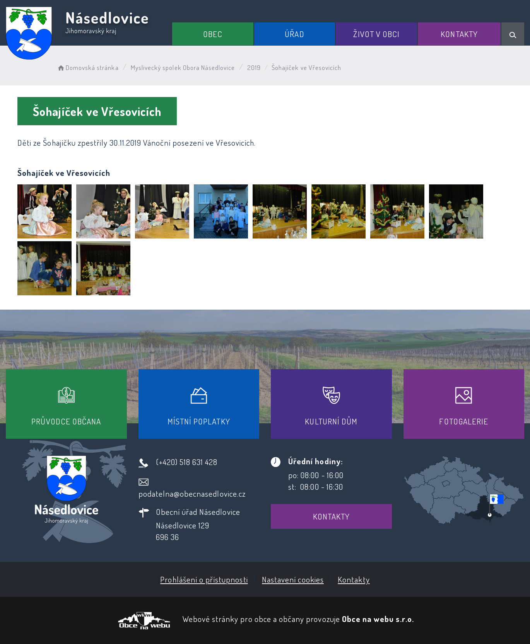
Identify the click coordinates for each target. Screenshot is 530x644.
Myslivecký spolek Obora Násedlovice (183, 67)
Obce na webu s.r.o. (378, 618)
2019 (254, 67)
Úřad (294, 34)
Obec (212, 34)
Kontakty (459, 34)
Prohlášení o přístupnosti (204, 579)
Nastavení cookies (293, 579)
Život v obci (376, 34)
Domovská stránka (87, 67)
